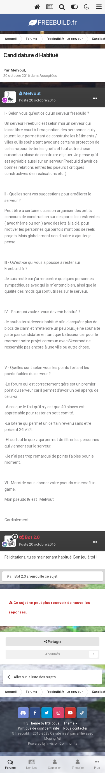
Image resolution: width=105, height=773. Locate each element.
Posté (37, 100)
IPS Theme (32, 723)
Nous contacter (75, 728)
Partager (52, 642)
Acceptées (48, 75)
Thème (70, 723)
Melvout (18, 70)
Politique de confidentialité (38, 728)
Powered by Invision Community (52, 744)
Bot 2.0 (20, 576)
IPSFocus (52, 723)
